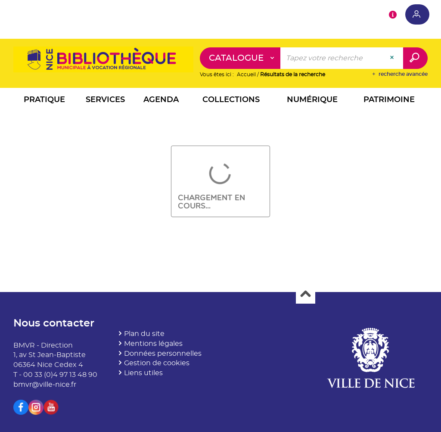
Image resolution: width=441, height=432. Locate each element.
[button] (44, 101)
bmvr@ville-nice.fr (44, 384)
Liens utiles (143, 373)
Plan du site (144, 333)
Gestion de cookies (156, 363)
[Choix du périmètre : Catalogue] (240, 58)
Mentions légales (153, 343)
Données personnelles (163, 353)
